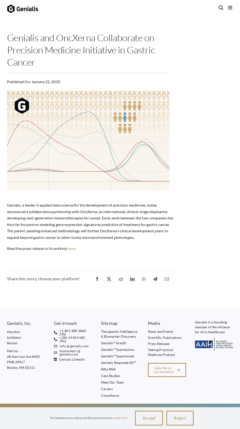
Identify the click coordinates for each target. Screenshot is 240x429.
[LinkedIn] (132, 278)
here (71, 248)
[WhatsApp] (144, 278)
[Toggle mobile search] (221, 7)
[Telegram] (155, 278)
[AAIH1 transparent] (214, 339)
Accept (149, 418)
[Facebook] (97, 278)
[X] (109, 278)
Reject (180, 418)
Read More (121, 418)
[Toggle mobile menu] (230, 7)
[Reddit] (120, 278)
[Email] (166, 278)
